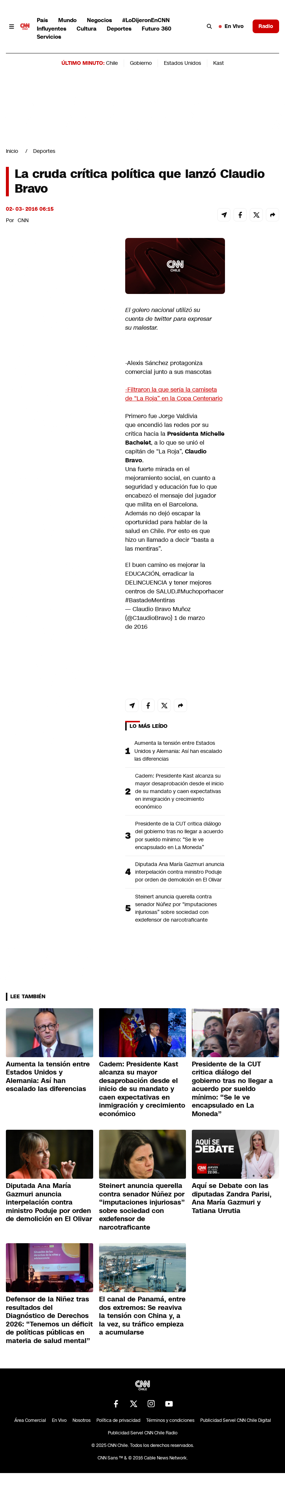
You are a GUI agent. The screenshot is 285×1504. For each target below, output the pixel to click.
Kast (218, 63)
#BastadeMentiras (150, 600)
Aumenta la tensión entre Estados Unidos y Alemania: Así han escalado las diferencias (178, 750)
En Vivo (231, 26)
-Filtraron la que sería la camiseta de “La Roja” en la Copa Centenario (173, 394)
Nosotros (82, 1420)
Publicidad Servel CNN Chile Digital (235, 1420)
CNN (23, 220)
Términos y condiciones (170, 1420)
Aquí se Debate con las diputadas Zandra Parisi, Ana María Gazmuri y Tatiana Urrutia (231, 1198)
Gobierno (141, 63)
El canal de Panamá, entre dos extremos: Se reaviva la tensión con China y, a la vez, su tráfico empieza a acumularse (142, 1315)
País (42, 20)
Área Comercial (30, 1420)
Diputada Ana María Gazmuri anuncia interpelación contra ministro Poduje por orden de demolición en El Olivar (179, 871)
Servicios (49, 37)
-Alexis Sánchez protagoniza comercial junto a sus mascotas (168, 367)
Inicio (12, 151)
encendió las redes (163, 425)
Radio (265, 26)
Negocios (99, 20)
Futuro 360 (156, 28)
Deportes (119, 28)
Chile (112, 63)
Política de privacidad (118, 1420)
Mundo (67, 20)
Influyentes (51, 28)
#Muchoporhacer (200, 591)
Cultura (86, 28)
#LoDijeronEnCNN (146, 20)
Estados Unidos (182, 63)
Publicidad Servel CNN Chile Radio (142, 1433)
